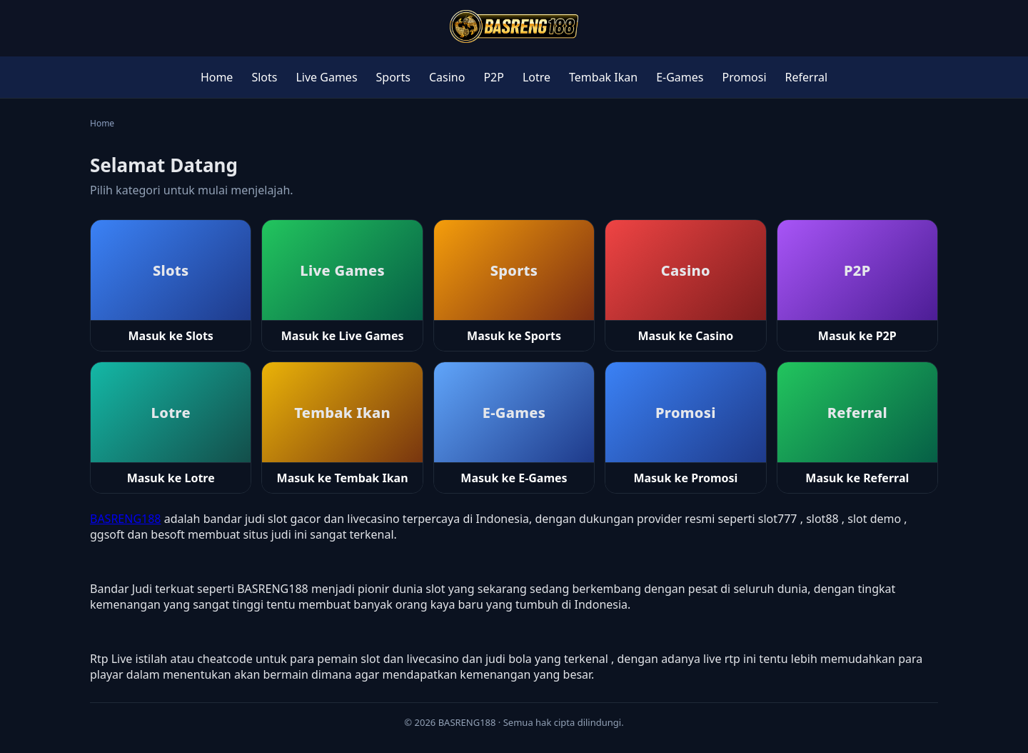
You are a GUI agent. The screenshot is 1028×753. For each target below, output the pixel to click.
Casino (447, 77)
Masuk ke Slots (170, 336)
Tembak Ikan (603, 77)
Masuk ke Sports (514, 336)
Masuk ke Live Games (342, 336)
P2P (493, 77)
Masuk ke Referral (857, 478)
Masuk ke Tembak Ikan (342, 478)
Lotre (536, 77)
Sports (393, 77)
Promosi (744, 77)
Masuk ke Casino (685, 336)
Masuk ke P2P (857, 336)
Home (217, 77)
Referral (806, 77)
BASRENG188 (125, 519)
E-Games (679, 77)
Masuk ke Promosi (685, 478)
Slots (264, 77)
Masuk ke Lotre (171, 478)
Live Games (326, 77)
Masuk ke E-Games (513, 478)
